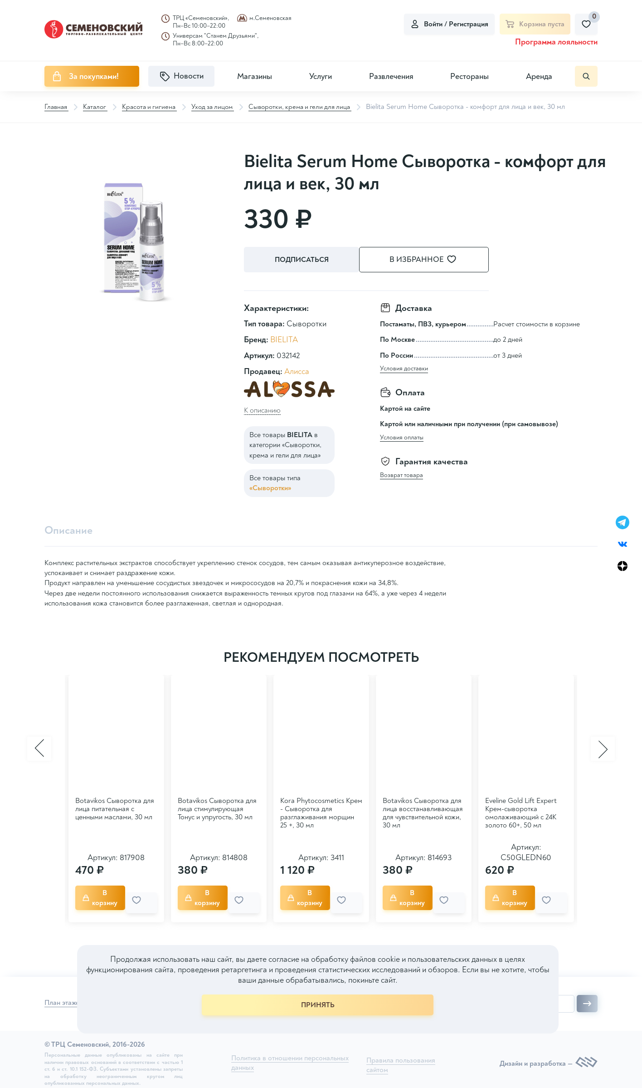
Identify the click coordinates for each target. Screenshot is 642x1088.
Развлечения (391, 76)
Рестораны (469, 76)
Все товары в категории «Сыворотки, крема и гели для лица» (285, 443)
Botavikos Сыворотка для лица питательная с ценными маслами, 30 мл (114, 807)
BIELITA (284, 338)
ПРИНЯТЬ (318, 1004)
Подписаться (303, 260)
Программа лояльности (556, 42)
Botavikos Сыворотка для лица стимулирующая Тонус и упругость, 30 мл (217, 807)
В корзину (104, 894)
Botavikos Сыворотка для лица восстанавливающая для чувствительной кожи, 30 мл (423, 811)
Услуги (320, 76)
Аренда (539, 76)
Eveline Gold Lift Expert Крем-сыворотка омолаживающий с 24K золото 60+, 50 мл (521, 811)
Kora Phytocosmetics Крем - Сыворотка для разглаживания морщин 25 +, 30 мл (321, 811)
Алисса (296, 370)
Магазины (254, 76)
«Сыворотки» (270, 486)
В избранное (434, 260)
